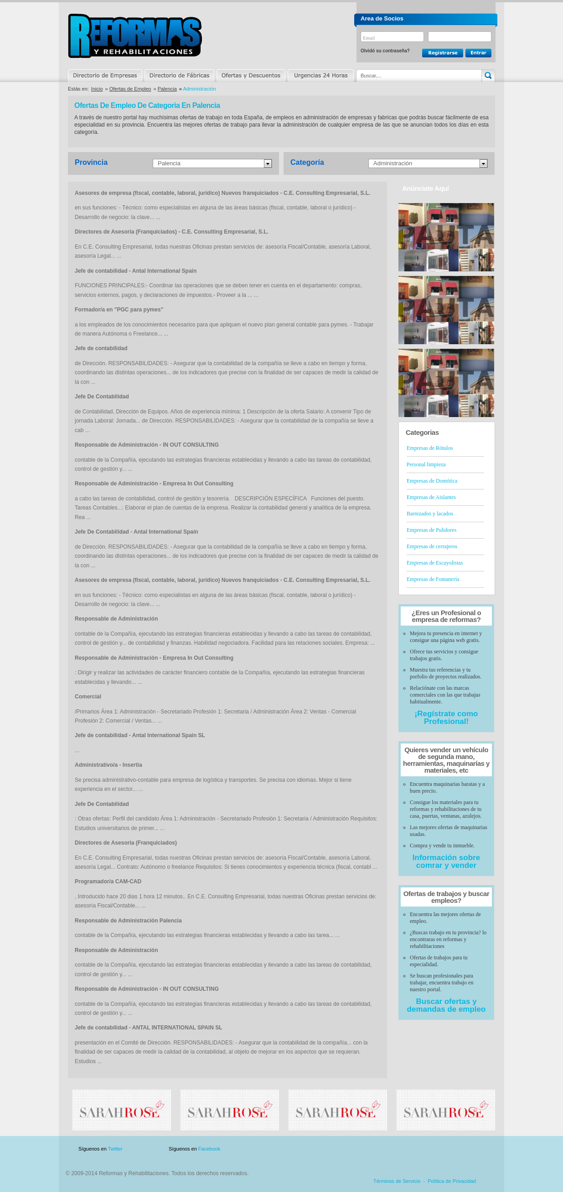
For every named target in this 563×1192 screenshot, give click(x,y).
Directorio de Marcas (179, 75)
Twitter (115, 1148)
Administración (392, 163)
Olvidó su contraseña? (385, 50)
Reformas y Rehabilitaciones (135, 35)
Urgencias (320, 75)
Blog (482, 1149)
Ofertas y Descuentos (250, 75)
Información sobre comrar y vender (446, 861)
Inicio (97, 89)
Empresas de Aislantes (431, 497)
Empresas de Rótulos (430, 448)
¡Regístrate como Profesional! (446, 717)
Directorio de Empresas (105, 75)
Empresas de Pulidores (431, 530)
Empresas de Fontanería (433, 579)
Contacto (447, 1149)
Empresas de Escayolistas (435, 563)
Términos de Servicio (396, 1181)
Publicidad (405, 1149)
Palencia (167, 89)
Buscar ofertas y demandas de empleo (446, 1005)
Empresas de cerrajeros (432, 546)
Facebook (209, 1148)
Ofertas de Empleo (130, 89)
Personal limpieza (426, 464)
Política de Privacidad (452, 1181)
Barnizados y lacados (430, 513)
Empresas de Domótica (432, 481)
